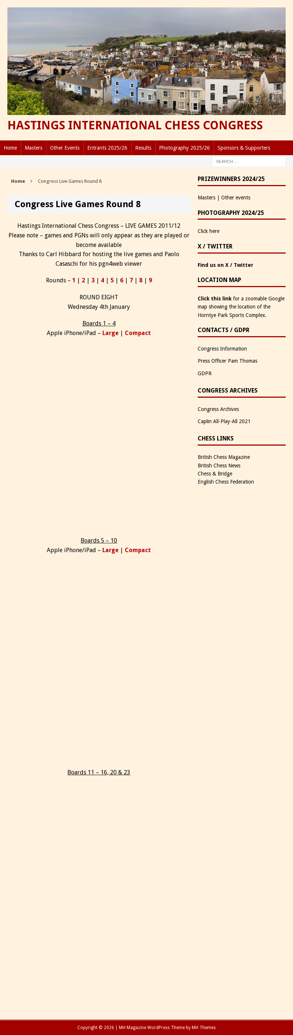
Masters (33, 148)
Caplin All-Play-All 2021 (224, 421)
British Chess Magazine (224, 457)
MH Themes (204, 1027)
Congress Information (222, 349)
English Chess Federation (226, 482)
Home (10, 148)
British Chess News (219, 465)
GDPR (205, 373)
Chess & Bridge (215, 474)
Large (110, 333)
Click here (208, 231)
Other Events (65, 148)
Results (143, 148)
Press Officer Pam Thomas (227, 361)
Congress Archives (218, 409)
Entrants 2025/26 (107, 148)
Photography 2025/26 (184, 148)
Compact (138, 333)
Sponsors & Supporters (244, 148)
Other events (235, 198)
